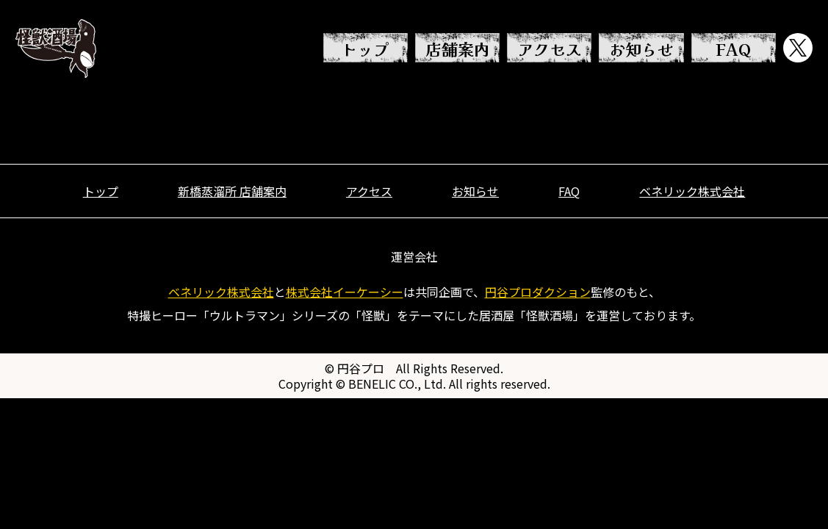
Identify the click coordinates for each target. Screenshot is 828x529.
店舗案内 (457, 48)
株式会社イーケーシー (344, 292)
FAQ (733, 48)
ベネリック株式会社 (692, 191)
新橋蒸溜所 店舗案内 (232, 191)
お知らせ (641, 48)
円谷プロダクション (538, 292)
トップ (365, 48)
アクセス (549, 48)
